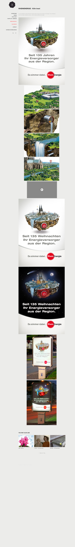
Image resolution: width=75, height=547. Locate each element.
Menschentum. (13, 21)
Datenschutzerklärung (11, 29)
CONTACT (15, 27)
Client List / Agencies (12, 18)
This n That (14, 16)
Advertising (14, 13)
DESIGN (15, 15)
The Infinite (14, 24)
